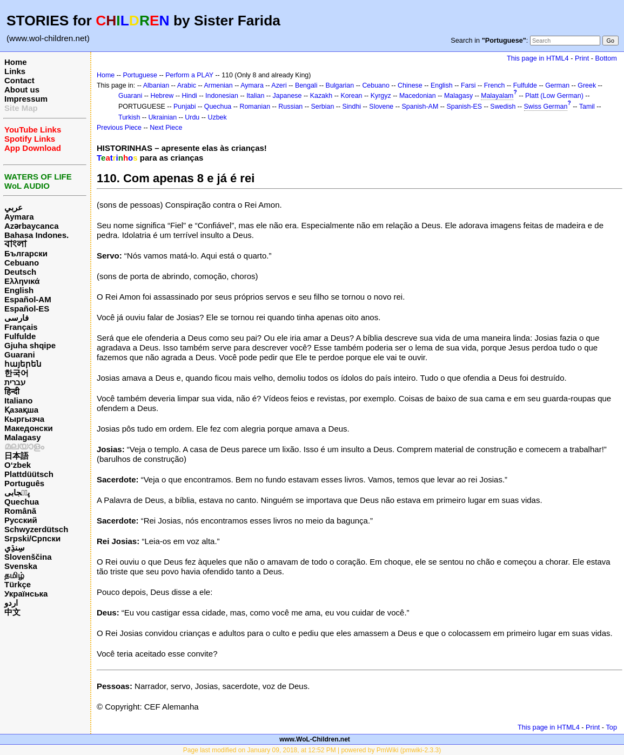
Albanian (156, 85)
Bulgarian (340, 85)
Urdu (192, 117)
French (494, 85)
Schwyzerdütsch (36, 529)
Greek (587, 85)
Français (21, 327)
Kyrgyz (381, 96)
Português (24, 483)
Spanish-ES (464, 106)
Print (582, 58)
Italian (255, 96)
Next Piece (166, 127)
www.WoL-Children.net (314, 739)
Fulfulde (20, 336)
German (557, 85)
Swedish (502, 106)
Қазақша (21, 409)
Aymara (18, 216)
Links (14, 71)
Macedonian (417, 96)
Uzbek (216, 117)
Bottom (606, 58)
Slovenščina (28, 556)
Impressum (26, 98)
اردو (11, 602)
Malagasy (22, 437)
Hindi (189, 96)
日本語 (16, 455)
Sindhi (352, 106)
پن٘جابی (17, 492)
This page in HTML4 (538, 58)
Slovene (381, 106)
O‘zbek (17, 464)
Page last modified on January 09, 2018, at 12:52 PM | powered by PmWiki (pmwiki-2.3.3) (312, 750)
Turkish (129, 117)
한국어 (16, 373)
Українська (26, 593)
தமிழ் (14, 575)
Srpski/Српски (32, 538)
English (18, 290)
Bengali (306, 85)
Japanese (287, 96)
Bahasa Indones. (36, 235)
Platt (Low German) (554, 96)
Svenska (20, 566)
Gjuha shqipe (30, 345)
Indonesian (221, 96)
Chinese (410, 85)
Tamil (587, 106)
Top (611, 727)
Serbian (322, 106)
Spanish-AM (420, 106)
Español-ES (26, 308)
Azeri (278, 85)
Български (26, 253)
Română (20, 510)
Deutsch (20, 271)
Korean (351, 96)
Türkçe (17, 584)
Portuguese (140, 75)
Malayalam (497, 96)
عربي (13, 207)
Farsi (468, 85)
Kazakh (321, 96)
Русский (20, 520)
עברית (14, 382)
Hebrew (161, 96)
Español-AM (27, 299)
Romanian (254, 106)
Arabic (186, 85)
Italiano (18, 400)
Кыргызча (24, 418)
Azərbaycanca (31, 225)
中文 (12, 612)
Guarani (19, 354)
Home (15, 62)
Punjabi (184, 106)
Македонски (28, 428)
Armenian (218, 85)
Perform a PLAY (189, 75)
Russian (290, 106)
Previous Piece (119, 127)
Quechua (21, 501)
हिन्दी (11, 391)
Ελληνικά (21, 281)
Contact (19, 80)
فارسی (16, 317)
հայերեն (23, 363)
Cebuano (21, 262)
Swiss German (546, 106)
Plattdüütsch (28, 474)
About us (21, 89)
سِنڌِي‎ (14, 547)
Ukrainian (163, 117)
